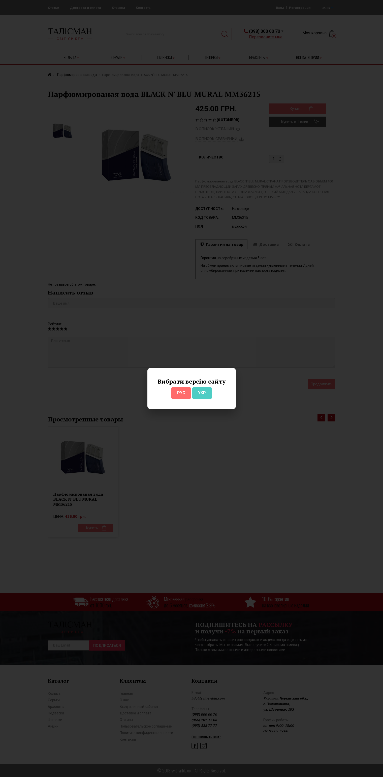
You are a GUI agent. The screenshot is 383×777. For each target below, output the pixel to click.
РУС (181, 392)
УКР (202, 392)
